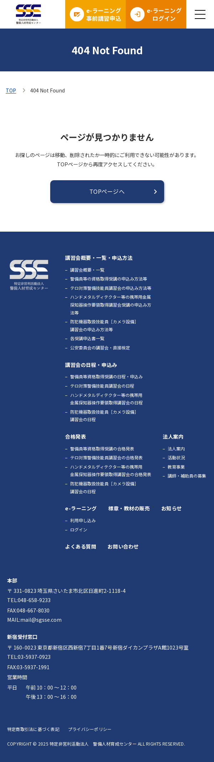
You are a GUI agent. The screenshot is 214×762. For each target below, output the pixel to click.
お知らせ (171, 508)
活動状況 (176, 457)
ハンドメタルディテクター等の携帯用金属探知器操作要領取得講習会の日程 (106, 399)
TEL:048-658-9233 (29, 600)
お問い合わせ (123, 546)
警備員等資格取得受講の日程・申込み (106, 376)
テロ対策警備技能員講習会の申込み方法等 (110, 288)
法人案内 (176, 448)
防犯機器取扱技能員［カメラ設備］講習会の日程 (104, 416)
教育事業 (176, 467)
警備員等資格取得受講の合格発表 (102, 448)
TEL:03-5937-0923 (29, 656)
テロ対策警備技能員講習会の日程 (102, 386)
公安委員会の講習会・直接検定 (100, 347)
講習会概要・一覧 (87, 270)
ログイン (78, 529)
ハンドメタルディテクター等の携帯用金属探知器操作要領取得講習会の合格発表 (110, 471)
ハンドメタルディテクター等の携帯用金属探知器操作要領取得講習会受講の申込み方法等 (110, 304)
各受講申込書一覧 (87, 338)
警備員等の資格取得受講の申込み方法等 (108, 279)
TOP (11, 90)
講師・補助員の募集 (187, 476)
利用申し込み (83, 520)
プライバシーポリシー (89, 729)
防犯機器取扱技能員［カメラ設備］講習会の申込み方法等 (104, 325)
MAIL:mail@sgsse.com (34, 619)
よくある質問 (80, 546)
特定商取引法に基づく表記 (33, 729)
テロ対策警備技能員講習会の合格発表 (106, 457)
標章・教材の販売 (129, 508)
